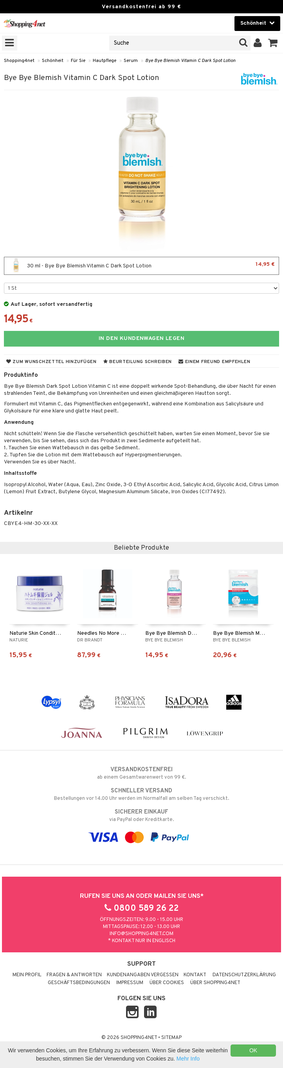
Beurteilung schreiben (137, 362)
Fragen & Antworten (74, 975)
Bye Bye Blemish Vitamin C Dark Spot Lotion (190, 61)
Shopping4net (19, 61)
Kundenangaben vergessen (142, 975)
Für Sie (78, 61)
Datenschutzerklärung (244, 975)
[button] (273, 43)
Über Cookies (167, 983)
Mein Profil (27, 975)
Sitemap (171, 1038)
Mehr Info (188, 1058)
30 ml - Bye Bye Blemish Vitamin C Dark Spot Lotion (141, 266)
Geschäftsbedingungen (79, 983)
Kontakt (195, 975)
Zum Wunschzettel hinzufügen (51, 362)
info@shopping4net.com (141, 934)
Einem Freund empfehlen (214, 362)
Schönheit (52, 61)
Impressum (129, 983)
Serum (131, 61)
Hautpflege (104, 61)
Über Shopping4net (215, 983)
